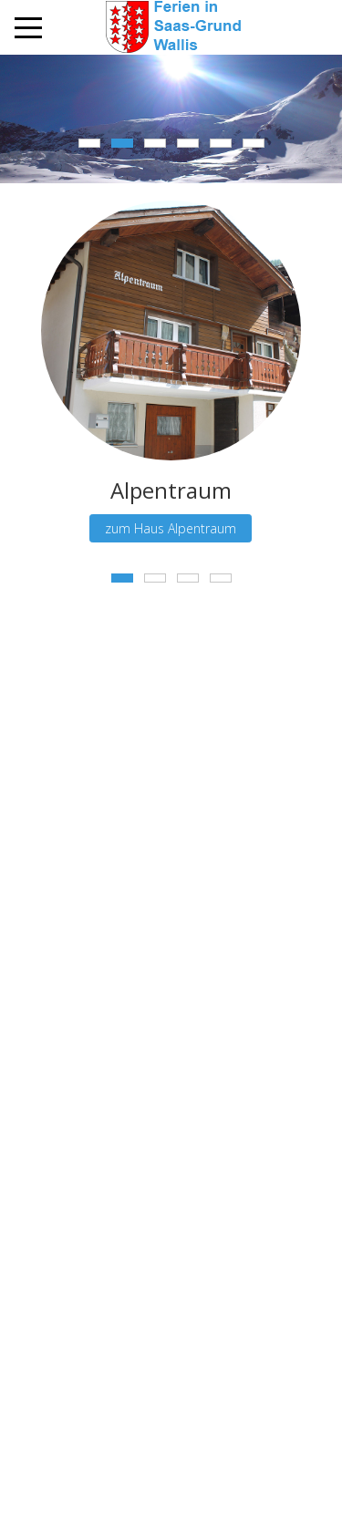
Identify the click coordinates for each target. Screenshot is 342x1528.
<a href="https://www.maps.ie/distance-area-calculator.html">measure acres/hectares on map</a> (171, 823)
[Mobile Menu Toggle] (28, 27)
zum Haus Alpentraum (171, 528)
